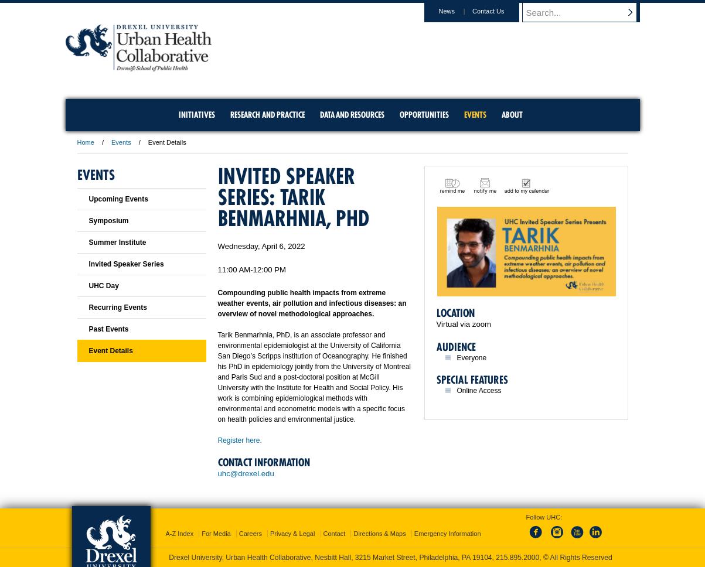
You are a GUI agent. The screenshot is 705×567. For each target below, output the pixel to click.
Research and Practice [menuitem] (267, 115)
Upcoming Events (118, 199)
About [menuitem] (512, 115)
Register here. (241, 440)
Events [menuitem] (475, 115)
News (458, 11)
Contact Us (499, 11)
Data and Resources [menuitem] (352, 115)
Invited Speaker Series (126, 264)
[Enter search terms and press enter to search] (586, 12)
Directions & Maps (379, 533)
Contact (334, 533)
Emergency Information (447, 533)
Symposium (109, 221)
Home (85, 142)
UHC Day (104, 286)
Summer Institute (118, 242)
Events (121, 142)
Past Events (109, 329)
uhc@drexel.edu (246, 473)
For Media (216, 533)
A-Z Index (179, 533)
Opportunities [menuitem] (424, 115)
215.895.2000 (517, 558)
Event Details (111, 351)
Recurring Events (118, 307)
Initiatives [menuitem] (197, 115)
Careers (250, 533)
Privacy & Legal (292, 533)
